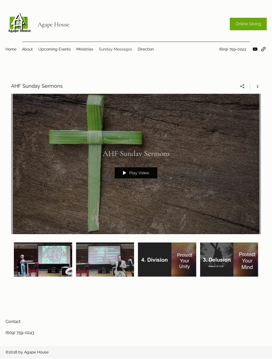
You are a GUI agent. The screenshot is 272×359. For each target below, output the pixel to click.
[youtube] (255, 49)
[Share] (242, 86)
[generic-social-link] (263, 49)
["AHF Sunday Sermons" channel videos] (136, 263)
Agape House (53, 24)
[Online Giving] (248, 24)
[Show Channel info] (255, 86)
